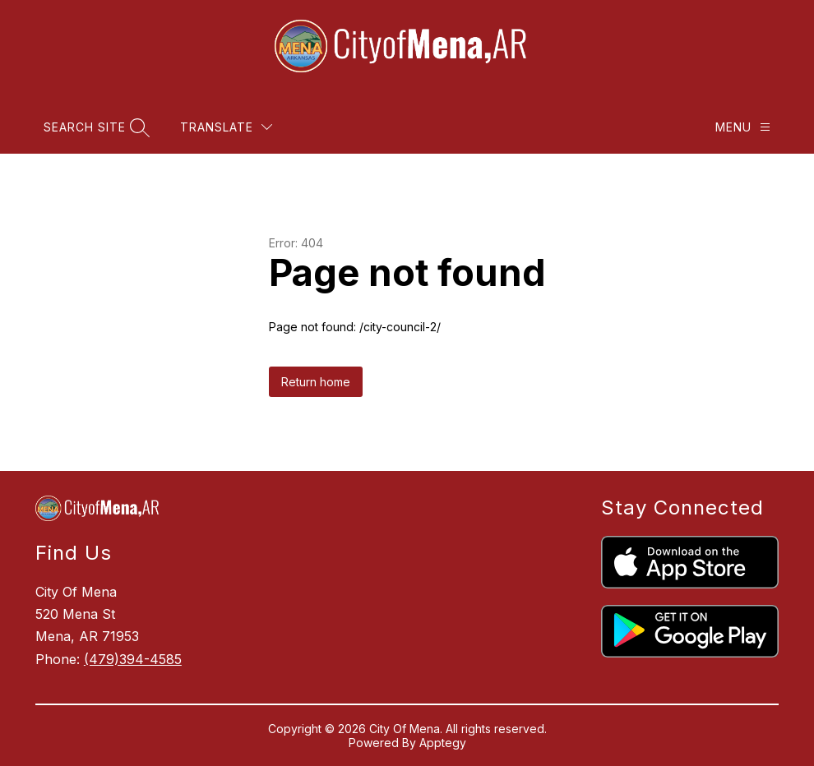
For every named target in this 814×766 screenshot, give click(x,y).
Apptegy (442, 743)
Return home (315, 382)
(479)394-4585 (133, 659)
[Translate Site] (226, 127)
